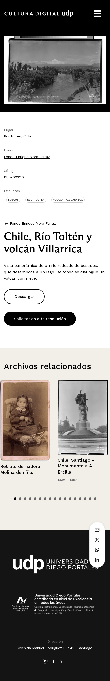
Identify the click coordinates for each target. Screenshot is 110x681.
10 (60, 498)
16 (90, 498)
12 (70, 498)
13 (75, 498)
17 (95, 498)
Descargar (24, 296)
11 (65, 498)
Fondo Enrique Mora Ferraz (27, 157)
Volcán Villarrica (68, 199)
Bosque (13, 199)
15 (85, 498)
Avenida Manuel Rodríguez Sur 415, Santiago (55, 648)
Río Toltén (36, 199)
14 (80, 498)
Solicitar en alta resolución (40, 318)
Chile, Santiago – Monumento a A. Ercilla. (76, 466)
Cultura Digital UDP (39, 16)
